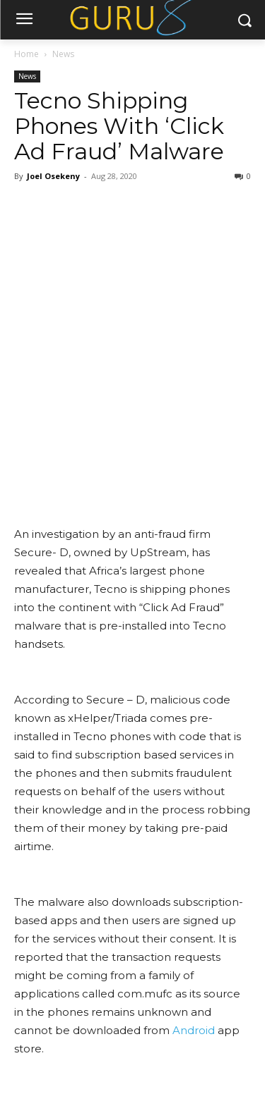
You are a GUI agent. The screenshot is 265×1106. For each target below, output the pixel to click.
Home (26, 54)
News (63, 54)
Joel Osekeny (53, 176)
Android (193, 1030)
